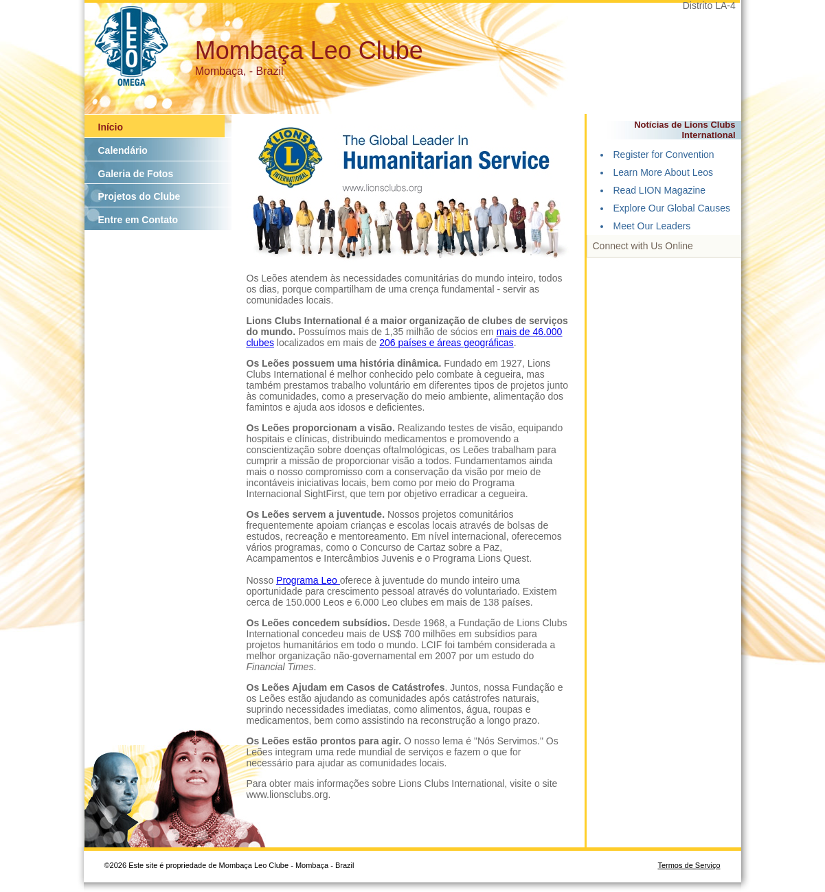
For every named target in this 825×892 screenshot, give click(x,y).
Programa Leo (308, 580)
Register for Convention (663, 154)
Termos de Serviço (688, 865)
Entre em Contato (138, 219)
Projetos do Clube (139, 196)
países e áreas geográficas (456, 342)
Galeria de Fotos (136, 173)
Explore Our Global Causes (671, 208)
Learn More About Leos (663, 172)
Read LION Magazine (659, 190)
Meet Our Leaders (652, 225)
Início (111, 127)
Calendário (123, 150)
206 (388, 342)
